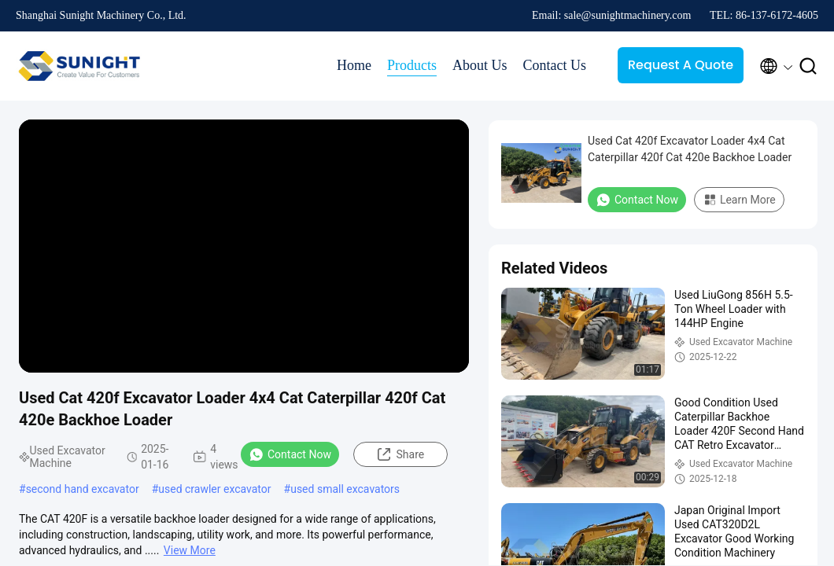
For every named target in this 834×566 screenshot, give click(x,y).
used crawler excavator (214, 489)
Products (412, 65)
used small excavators (345, 489)
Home (354, 65)
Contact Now (290, 454)
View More (190, 550)
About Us (479, 65)
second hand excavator (82, 489)
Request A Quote (680, 65)
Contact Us (555, 65)
